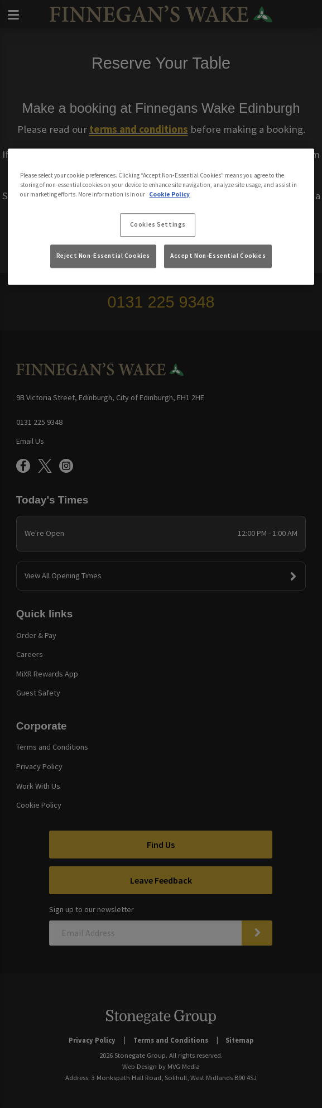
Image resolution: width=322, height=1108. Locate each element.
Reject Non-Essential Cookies (103, 256)
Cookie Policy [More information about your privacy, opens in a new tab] (169, 194)
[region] (161, 216)
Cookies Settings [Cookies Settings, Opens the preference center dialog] (158, 224)
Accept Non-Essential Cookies (218, 256)
